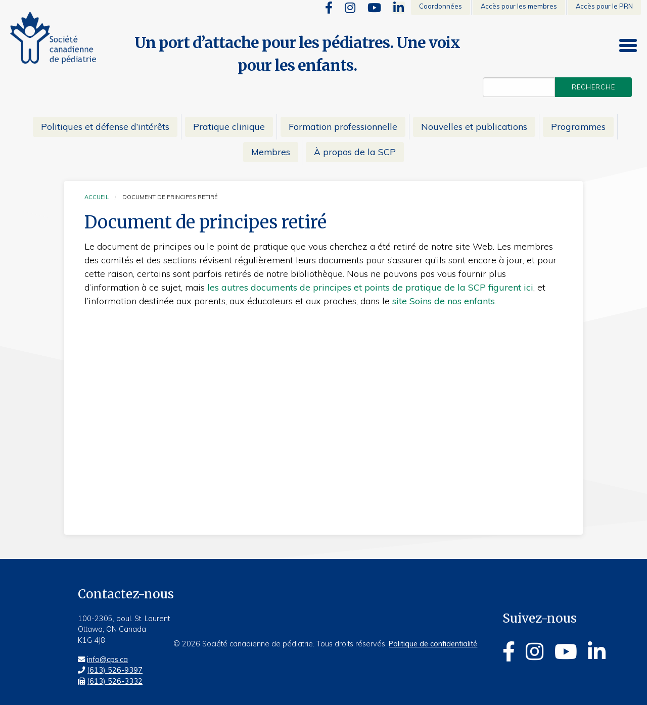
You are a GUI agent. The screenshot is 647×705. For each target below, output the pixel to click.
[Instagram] (350, 8)
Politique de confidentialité (433, 643)
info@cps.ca (107, 659)
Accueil (96, 197)
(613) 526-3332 (115, 681)
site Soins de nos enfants (443, 301)
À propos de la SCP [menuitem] (355, 151)
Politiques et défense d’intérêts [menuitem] (105, 126)
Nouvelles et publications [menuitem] (474, 126)
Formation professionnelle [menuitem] (343, 126)
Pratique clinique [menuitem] (229, 126)
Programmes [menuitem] (578, 126)
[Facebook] (329, 8)
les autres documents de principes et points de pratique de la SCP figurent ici (370, 287)
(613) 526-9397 (115, 670)
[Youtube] (374, 8)
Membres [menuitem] (270, 151)
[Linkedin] (398, 8)
